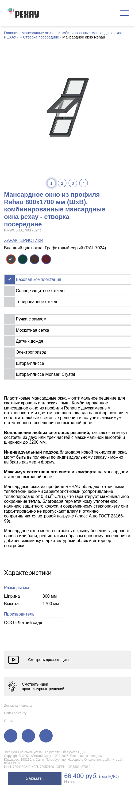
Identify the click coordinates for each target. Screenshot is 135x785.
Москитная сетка (32, 330)
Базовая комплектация (38, 279)
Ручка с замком (31, 319)
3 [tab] (73, 183)
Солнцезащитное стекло (40, 290)
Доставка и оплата (18, 705)
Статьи (9, 721)
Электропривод (31, 352)
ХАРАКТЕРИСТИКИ (23, 240)
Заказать (35, 778)
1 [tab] (51, 183)
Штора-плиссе (30, 363)
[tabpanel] (67, 107)
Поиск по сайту (15, 713)
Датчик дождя (29, 341)
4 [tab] (83, 183)
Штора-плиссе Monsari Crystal (45, 374)
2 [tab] (62, 183)
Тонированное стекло (37, 301)
